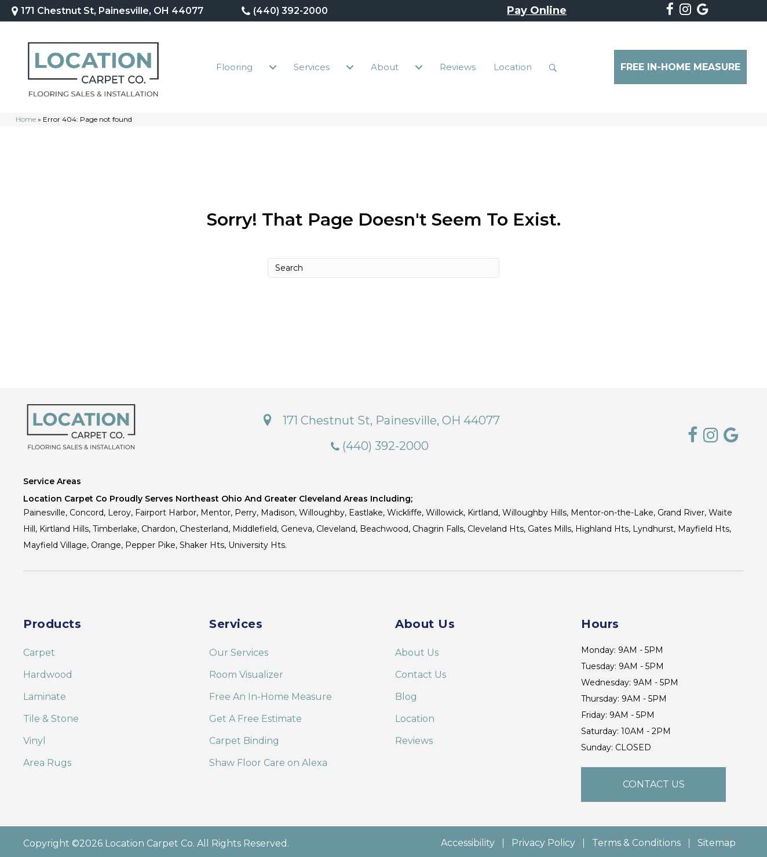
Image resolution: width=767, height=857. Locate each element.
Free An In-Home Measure (270, 693)
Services (312, 65)
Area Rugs (47, 759)
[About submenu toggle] (418, 65)
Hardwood (47, 671)
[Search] (383, 264)
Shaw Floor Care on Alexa (268, 759)
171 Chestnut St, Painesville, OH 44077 (112, 10)
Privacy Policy (543, 840)
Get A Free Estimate (255, 715)
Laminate (44, 693)
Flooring (234, 65)
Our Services (238, 649)
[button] (555, 65)
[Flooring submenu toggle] (272, 65)
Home (26, 116)
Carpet (39, 649)
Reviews (458, 65)
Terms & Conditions (636, 840)
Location (513, 65)
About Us (417, 649)
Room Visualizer (246, 671)
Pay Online (537, 11)
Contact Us (420, 671)
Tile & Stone (51, 715)
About (385, 65)
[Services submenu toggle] (349, 65)
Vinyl (34, 737)
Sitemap (716, 840)
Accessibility (468, 840)
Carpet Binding (244, 737)
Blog (406, 693)
